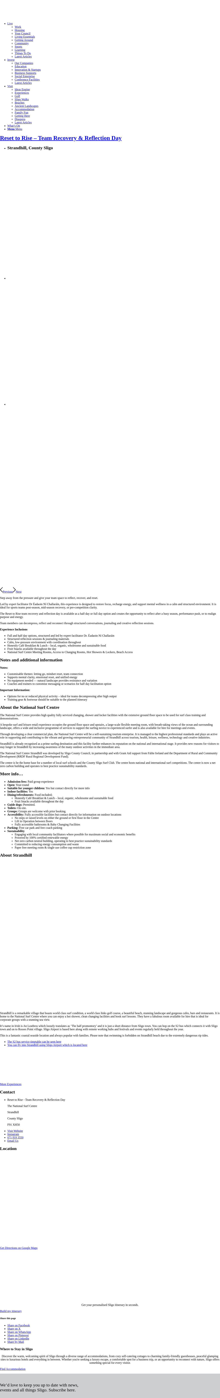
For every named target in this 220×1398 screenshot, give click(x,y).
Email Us (12, 1140)
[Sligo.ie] (27, 17)
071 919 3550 (15, 1137)
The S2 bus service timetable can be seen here (34, 1041)
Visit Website (15, 1130)
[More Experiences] (10, 1084)
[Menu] (14, 129)
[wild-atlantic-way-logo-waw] (46, 1080)
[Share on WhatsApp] (19, 1332)
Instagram (13, 1134)
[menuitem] (113, 40)
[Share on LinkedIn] (18, 1338)
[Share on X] (14, 1328)
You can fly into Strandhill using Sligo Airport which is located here (47, 1045)
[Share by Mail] (15, 1341)
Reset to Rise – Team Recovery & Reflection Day (61, 138)
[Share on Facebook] (18, 1325)
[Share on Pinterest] (18, 1335)
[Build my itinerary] (11, 1311)
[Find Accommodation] (12, 1369)
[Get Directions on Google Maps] (18, 1247)
